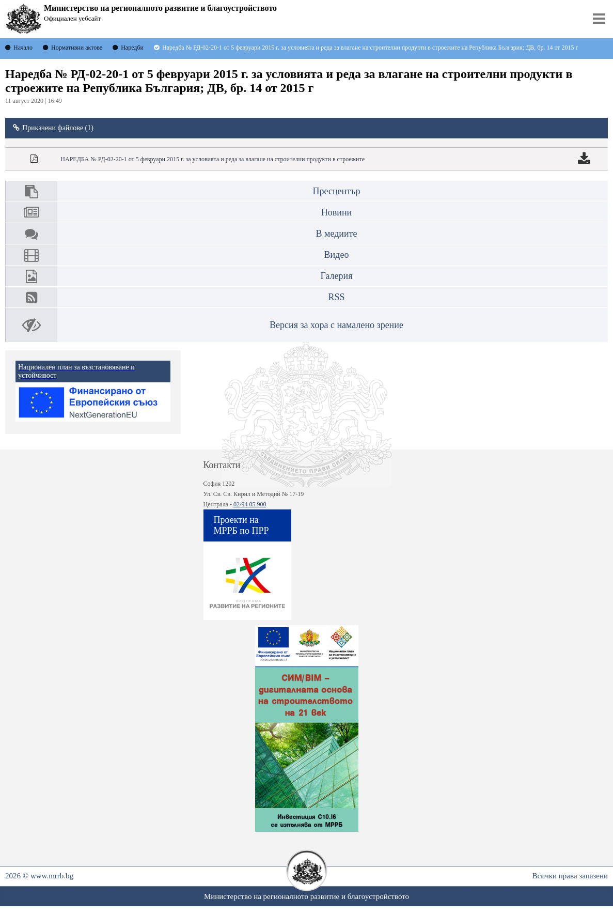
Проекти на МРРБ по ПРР (241, 525)
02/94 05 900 (249, 504)
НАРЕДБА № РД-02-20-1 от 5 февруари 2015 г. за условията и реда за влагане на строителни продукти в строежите (212, 159)
